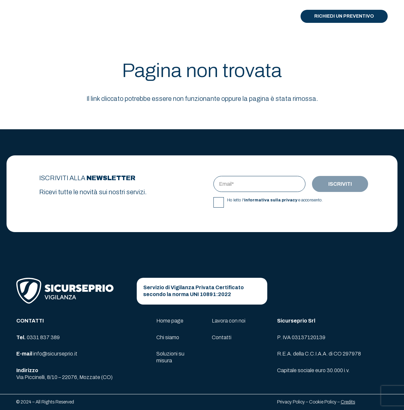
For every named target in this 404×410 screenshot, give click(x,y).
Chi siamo (167, 337)
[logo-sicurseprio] (34, 16)
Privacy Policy (291, 402)
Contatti (221, 337)
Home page (169, 320)
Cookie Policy (322, 402)
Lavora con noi (228, 320)
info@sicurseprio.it (55, 353)
